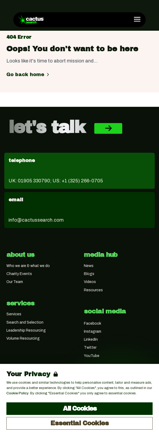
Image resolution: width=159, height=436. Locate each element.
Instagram (92, 331)
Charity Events (19, 274)
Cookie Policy (17, 393)
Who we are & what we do (28, 266)
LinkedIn (91, 339)
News (88, 266)
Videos (90, 282)
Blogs (89, 274)
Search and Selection (24, 322)
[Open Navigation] (137, 19)
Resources (93, 290)
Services (13, 314)
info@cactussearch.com (36, 220)
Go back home (28, 74)
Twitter (90, 347)
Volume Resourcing (23, 338)
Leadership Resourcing (26, 330)
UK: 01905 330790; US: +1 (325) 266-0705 (56, 180)
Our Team (14, 282)
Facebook (92, 323)
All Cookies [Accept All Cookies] (79, 408)
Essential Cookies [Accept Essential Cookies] (79, 423)
